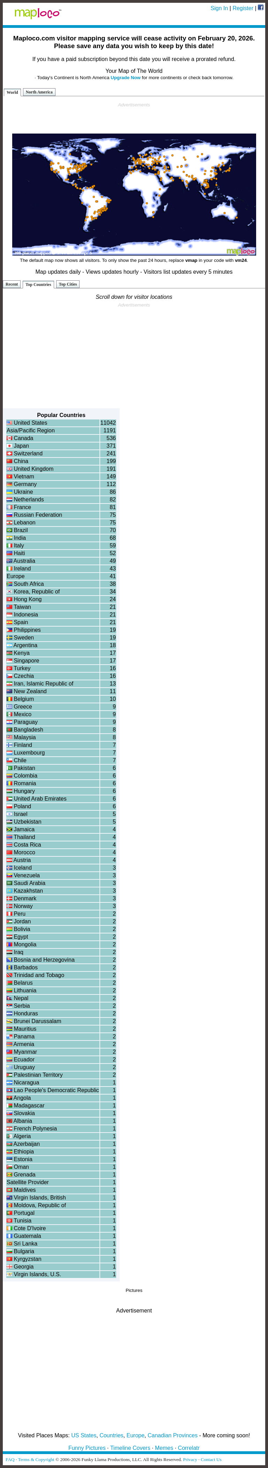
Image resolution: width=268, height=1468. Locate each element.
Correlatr (189, 1448)
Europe (136, 1435)
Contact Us (211, 1459)
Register (242, 8)
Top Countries (38, 284)
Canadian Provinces (173, 1435)
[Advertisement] (134, 118)
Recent (12, 284)
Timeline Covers (130, 1448)
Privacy (190, 1459)
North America (39, 92)
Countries (111, 1435)
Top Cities (68, 284)
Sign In (219, 8)
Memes (164, 1448)
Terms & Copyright (36, 1459)
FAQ (10, 1459)
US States (83, 1435)
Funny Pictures (87, 1448)
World (12, 92)
